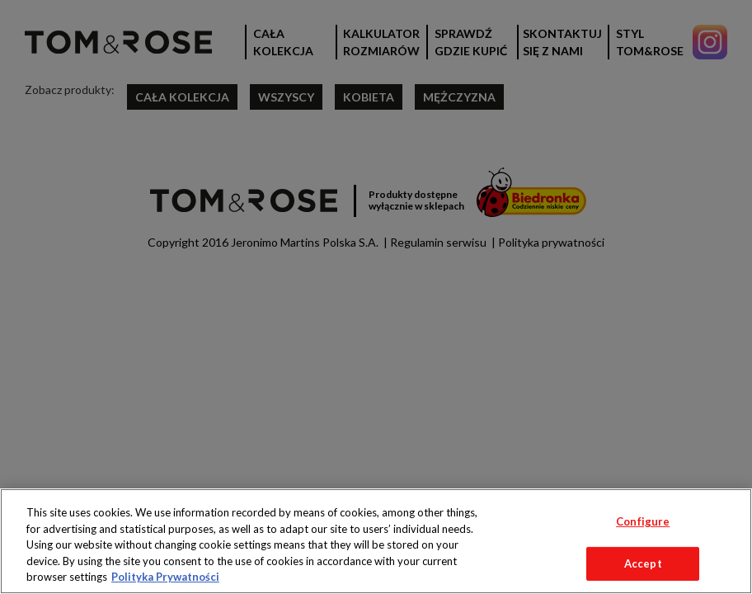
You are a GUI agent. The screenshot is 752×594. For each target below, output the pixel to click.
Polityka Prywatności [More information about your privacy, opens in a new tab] (165, 576)
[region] (376, 541)
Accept (643, 563)
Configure (643, 521)
